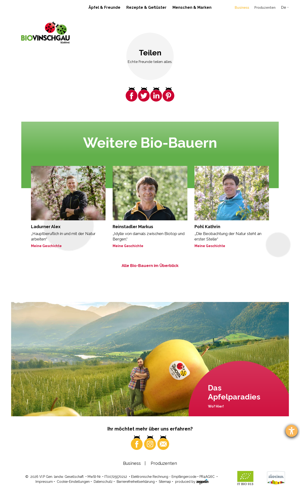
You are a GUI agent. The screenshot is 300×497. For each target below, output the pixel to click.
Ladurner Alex (46, 226)
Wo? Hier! (216, 406)
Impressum (44, 482)
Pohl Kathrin (207, 226)
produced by (191, 481)
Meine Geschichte (46, 246)
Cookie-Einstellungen (73, 482)
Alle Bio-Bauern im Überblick (150, 265)
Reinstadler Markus (133, 226)
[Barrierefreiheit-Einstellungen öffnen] (292, 431)
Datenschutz (103, 482)
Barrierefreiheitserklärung (136, 482)
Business (242, 7)
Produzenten (264, 7)
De (283, 7)
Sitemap (165, 482)
